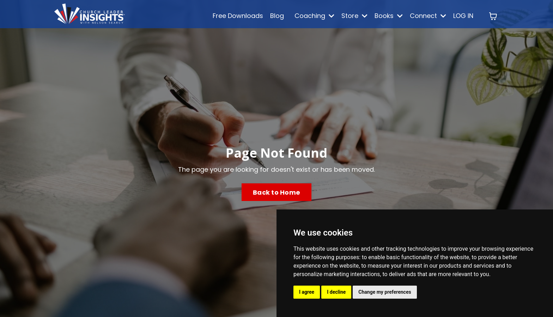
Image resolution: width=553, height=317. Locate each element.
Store (354, 15)
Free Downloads (238, 15)
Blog (277, 15)
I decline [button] (336, 292)
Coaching (314, 15)
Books (389, 15)
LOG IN (463, 15)
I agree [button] (306, 292)
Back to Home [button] (276, 192)
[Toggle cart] (493, 16)
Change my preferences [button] (384, 292)
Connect (428, 15)
